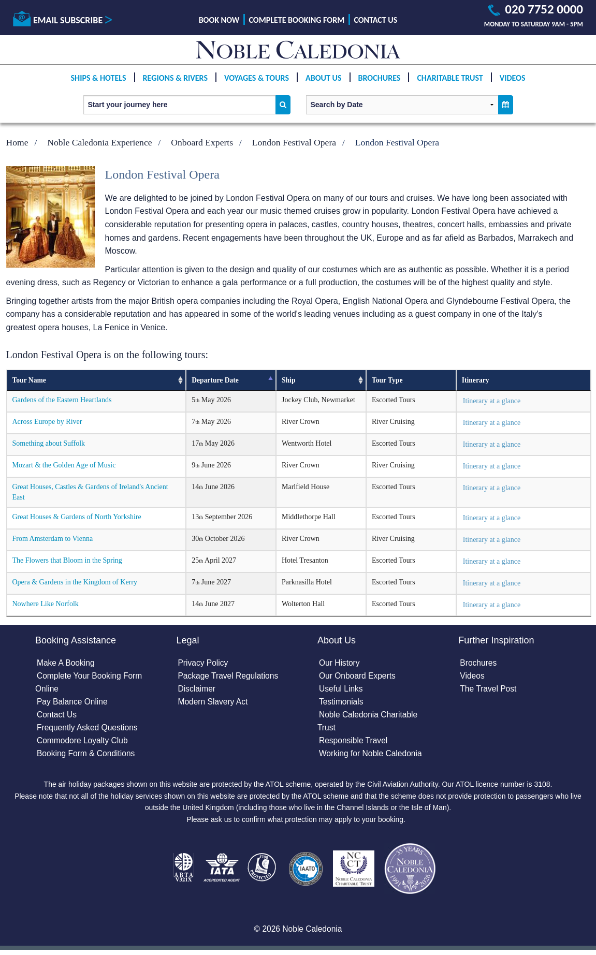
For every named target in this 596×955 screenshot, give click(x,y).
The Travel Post (489, 690)
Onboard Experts (202, 142)
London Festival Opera (294, 142)
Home (17, 142)
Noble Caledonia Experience (99, 142)
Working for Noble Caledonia (372, 756)
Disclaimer (197, 690)
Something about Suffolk (48, 443)
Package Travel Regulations (229, 676)
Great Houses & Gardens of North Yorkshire (76, 517)
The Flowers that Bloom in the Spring (67, 560)
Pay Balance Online (73, 703)
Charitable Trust (450, 84)
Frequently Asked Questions (88, 730)
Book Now (219, 20)
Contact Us (375, 20)
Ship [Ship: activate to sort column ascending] (288, 380)
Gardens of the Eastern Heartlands (62, 400)
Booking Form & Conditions (87, 756)
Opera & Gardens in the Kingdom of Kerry (74, 582)
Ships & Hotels (98, 84)
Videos (513, 84)
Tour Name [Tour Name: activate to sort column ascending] (29, 380)
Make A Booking (66, 663)
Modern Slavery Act (214, 703)
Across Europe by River (47, 421)
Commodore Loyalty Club (83, 743)
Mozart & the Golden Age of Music (64, 465)
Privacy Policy (204, 663)
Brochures (379, 84)
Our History (340, 663)
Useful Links (341, 690)
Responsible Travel (354, 743)
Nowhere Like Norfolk (45, 604)
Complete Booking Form (297, 20)
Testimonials (342, 703)
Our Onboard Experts (358, 676)
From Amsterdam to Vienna (52, 538)
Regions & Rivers (175, 84)
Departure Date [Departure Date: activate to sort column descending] (215, 380)
